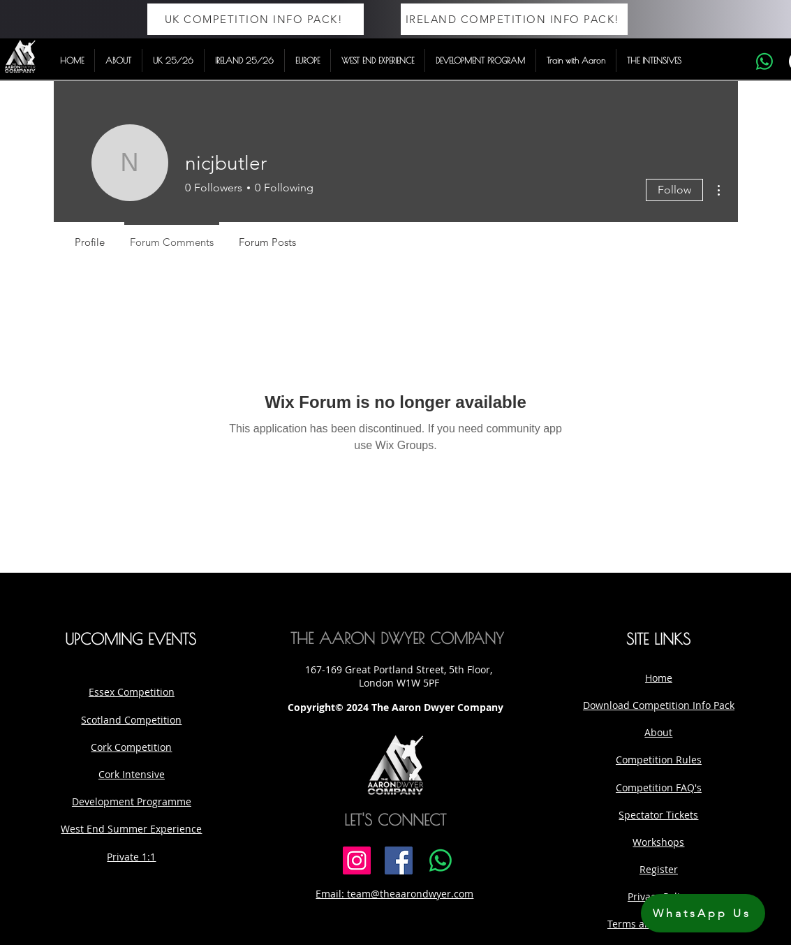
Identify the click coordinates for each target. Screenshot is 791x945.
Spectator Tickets (658, 814)
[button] (118, 60)
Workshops (658, 842)
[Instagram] (357, 860)
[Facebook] (399, 860)
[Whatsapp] (764, 61)
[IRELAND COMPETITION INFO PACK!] (514, 19)
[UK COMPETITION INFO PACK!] (255, 19)
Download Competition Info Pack (658, 705)
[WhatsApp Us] (703, 913)
